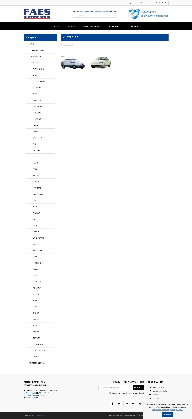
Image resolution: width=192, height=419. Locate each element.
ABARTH (36, 63)
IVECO (35, 200)
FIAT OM (36, 163)
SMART (36, 319)
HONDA (36, 182)
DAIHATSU (37, 138)
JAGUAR (36, 213)
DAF (34, 144)
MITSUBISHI (38, 263)
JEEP (35, 207)
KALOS (38, 113)
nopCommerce (38, 415)
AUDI (35, 75)
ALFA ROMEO (38, 69)
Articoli (72, 26)
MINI (35, 257)
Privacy (153, 394)
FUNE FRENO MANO (92, 26)
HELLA (35, 175)
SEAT (35, 307)
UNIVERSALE (38, 344)
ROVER (36, 294)
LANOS (38, 119)
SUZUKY (36, 325)
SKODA (36, 313)
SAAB (35, 300)
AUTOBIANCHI (39, 81)
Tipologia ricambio (38, 50)
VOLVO (36, 357)
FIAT (35, 157)
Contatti (133, 26)
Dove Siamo (114, 26)
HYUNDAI (37, 188)
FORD (35, 169)
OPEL (35, 275)
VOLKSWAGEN (39, 350)
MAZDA (36, 244)
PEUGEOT (37, 282)
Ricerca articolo (157, 387)
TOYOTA (36, 338)
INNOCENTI (38, 194)
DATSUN (36, 150)
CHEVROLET (38, 106)
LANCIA (36, 232)
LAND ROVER (38, 238)
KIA (34, 219)
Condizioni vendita (158, 391)
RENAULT (37, 288)
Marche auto (36, 56)
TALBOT (36, 332)
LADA (35, 225)
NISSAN (36, 269)
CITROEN (37, 100)
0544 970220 (148, 12)
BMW (35, 94)
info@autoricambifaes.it (154, 15)
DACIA (35, 125)
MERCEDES (37, 250)
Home (57, 26)
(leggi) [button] (141, 393)
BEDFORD (37, 88)
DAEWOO (37, 132)
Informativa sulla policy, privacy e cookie (167, 410)
